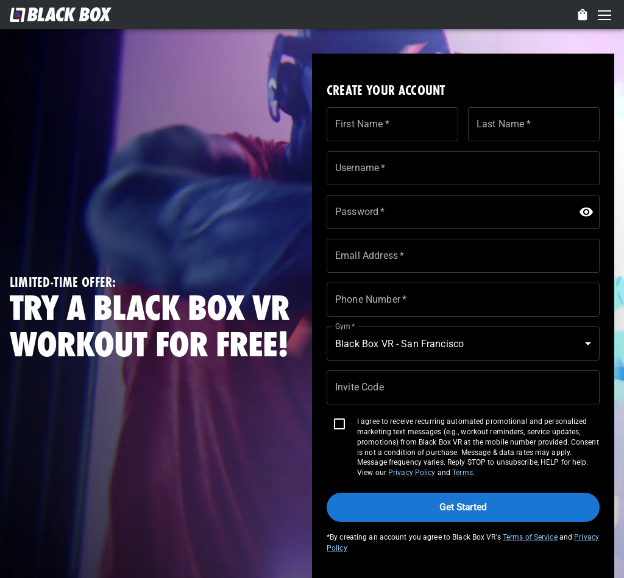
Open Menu (604, 15)
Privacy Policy (412, 472)
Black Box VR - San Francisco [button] (399, 344)
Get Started (463, 507)
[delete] (582, 14)
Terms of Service (530, 537)
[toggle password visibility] (586, 212)
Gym (345, 326)
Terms (462, 472)
